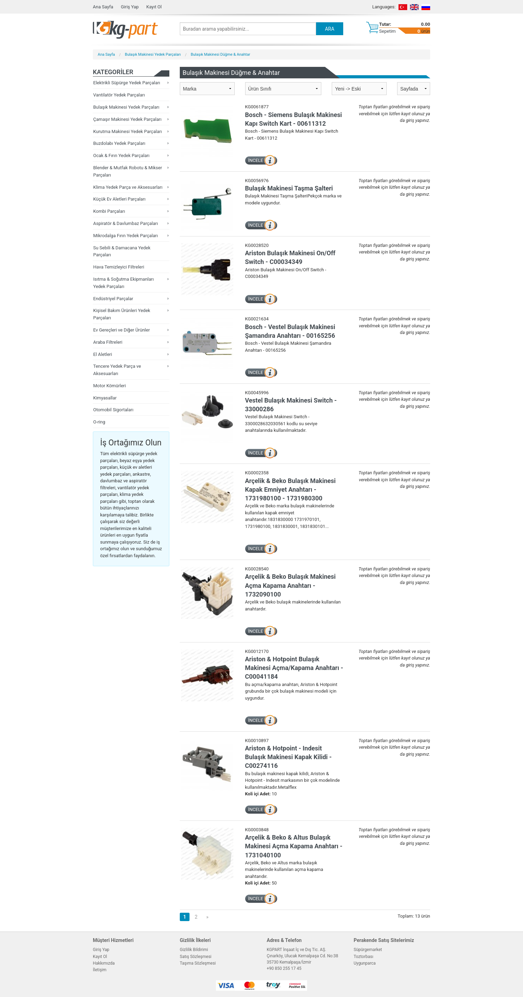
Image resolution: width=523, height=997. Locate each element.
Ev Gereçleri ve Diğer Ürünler (121, 330)
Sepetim (387, 31)
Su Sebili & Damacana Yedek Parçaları (122, 251)
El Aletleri (102, 354)
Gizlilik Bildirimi (194, 949)
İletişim (99, 969)
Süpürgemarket (368, 949)
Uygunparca (365, 963)
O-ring (99, 421)
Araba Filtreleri (107, 342)
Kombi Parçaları (109, 211)
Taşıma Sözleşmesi (198, 963)
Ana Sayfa (103, 6)
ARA (329, 29)
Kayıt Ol (154, 6)
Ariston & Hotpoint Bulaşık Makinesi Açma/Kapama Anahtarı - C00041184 (294, 667)
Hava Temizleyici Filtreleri (118, 267)
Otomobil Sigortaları (113, 409)
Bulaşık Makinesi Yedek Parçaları (153, 54)
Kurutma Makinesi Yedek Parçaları (127, 131)
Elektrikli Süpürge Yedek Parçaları (126, 82)
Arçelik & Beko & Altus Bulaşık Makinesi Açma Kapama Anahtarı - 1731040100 (294, 846)
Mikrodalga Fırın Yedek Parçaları (125, 235)
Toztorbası (363, 956)
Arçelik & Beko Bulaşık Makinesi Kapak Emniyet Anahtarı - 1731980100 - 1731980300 (290, 489)
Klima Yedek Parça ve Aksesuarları (127, 187)
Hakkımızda (104, 963)
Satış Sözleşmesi (195, 956)
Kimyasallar (104, 397)
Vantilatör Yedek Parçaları (119, 95)
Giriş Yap (129, 6)
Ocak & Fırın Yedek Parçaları (121, 155)
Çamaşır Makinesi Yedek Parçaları (127, 119)
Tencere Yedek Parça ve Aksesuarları (117, 370)
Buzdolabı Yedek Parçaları (119, 143)
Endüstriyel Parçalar (113, 298)
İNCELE (255, 160)
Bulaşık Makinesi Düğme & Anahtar (220, 54)
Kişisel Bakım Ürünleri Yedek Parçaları (121, 314)
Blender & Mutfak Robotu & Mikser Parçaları (127, 171)
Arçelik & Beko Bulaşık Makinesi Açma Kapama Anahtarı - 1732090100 (290, 585)
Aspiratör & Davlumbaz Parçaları (125, 223)
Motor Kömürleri (109, 385)
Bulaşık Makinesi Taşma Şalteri (289, 188)
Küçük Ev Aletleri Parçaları (119, 199)
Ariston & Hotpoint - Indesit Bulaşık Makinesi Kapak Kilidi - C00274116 (288, 757)
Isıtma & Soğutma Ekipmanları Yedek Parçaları (123, 282)
